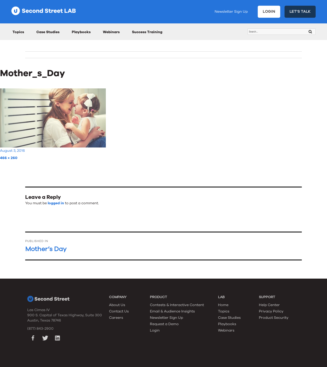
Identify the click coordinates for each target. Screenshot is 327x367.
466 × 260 (8, 157)
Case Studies (47, 32)
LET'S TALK (300, 11)
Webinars (111, 32)
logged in (56, 203)
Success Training (147, 32)
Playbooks (81, 32)
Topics (18, 32)
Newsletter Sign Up (231, 11)
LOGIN (269, 11)
